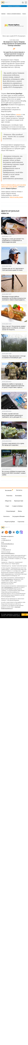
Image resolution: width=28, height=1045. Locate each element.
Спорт (7, 506)
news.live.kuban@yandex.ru (7, 553)
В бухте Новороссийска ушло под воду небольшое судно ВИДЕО (13, 186)
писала (18, 114)
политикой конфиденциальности (10, 607)
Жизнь (5, 336)
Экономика (6, 218)
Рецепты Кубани (10, 521)
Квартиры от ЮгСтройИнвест (14, 6)
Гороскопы (21, 521)
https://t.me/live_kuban (16, 197)
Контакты (19, 490)
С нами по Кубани (17, 506)
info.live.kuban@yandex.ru (7, 543)
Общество (6, 306)
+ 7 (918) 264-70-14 (6, 540)
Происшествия (7, 276)
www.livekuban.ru (8, 579)
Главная (3, 13)
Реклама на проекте (7, 536)
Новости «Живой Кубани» (14, 13)
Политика (6, 248)
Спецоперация (10, 511)
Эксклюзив (9, 490)
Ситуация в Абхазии (18, 516)
